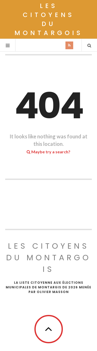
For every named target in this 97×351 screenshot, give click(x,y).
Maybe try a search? (48, 151)
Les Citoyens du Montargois (48, 19)
